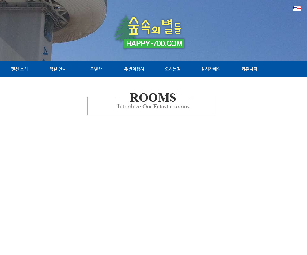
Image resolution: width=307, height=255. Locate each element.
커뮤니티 (249, 69)
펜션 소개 (19, 69)
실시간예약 (211, 69)
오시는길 (173, 69)
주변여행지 (134, 69)
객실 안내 (57, 69)
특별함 (96, 69)
